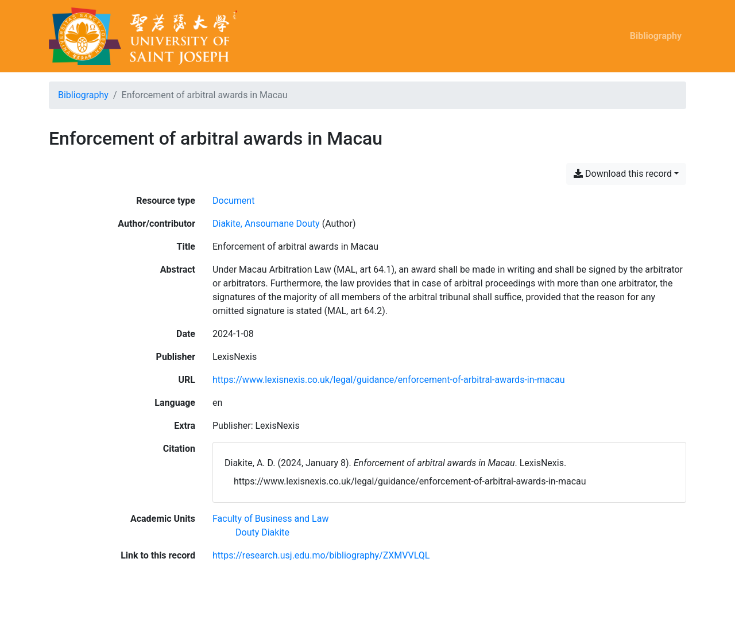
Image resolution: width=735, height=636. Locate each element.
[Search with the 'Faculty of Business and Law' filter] (270, 518)
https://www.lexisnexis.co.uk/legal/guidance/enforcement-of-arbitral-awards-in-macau (388, 379)
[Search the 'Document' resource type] (233, 200)
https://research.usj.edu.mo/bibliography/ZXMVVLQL (321, 555)
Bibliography (656, 35)
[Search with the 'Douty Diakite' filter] (262, 532)
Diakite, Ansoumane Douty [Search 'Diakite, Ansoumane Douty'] (266, 223)
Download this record (623, 173)
